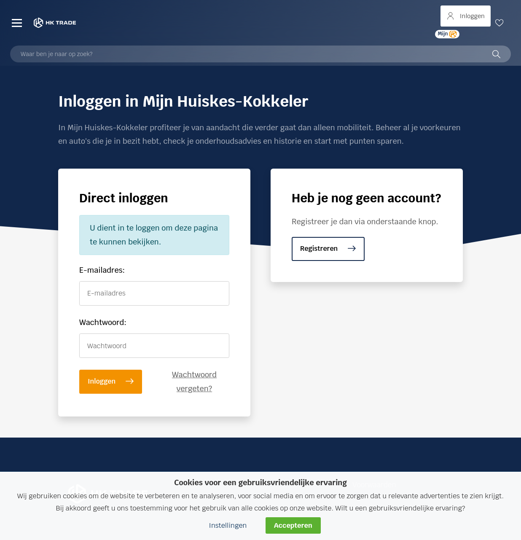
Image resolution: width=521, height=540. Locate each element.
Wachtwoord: (102, 322)
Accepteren (293, 525)
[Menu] (17, 23)
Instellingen (228, 525)
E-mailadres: (102, 270)
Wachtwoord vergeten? (194, 381)
